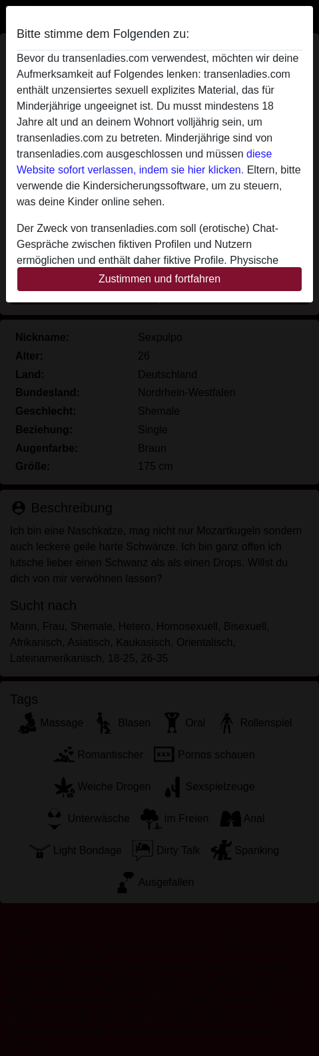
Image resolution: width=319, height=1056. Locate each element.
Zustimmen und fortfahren (159, 278)
